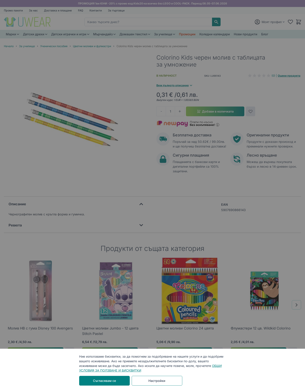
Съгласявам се (104, 381)
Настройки (156, 381)
